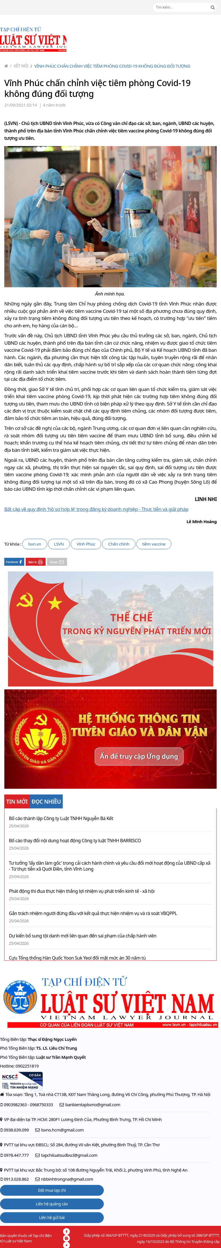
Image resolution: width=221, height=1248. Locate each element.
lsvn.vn (34, 544)
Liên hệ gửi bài (51, 1217)
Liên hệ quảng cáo (52, 1204)
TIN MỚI (17, 801)
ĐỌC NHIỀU (46, 801)
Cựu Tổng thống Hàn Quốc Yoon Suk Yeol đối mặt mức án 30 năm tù (77, 958)
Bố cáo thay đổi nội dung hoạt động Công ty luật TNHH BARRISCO (75, 841)
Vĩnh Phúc (86, 544)
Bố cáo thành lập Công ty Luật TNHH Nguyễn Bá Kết (61, 818)
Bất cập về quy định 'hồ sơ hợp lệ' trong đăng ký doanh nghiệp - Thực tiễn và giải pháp (96, 509)
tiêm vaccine (154, 544)
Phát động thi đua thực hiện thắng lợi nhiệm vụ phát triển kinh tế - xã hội (82, 891)
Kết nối (19, 65)
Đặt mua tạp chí (52, 1190)
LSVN (59, 544)
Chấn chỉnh (118, 544)
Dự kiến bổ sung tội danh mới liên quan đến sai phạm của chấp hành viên (82, 936)
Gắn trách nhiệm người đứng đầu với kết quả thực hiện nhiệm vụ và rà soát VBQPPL (93, 913)
